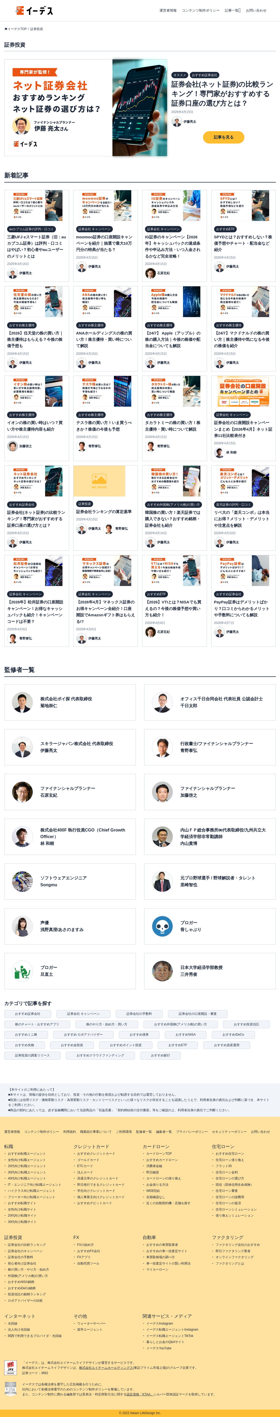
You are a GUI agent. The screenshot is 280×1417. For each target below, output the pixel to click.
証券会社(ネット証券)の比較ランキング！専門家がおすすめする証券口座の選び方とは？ (222, 93)
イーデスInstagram (159, 1323)
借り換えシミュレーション (235, 1215)
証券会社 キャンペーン (83, 1014)
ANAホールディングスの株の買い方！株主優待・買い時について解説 (104, 339)
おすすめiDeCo (233, 1034)
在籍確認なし (155, 1197)
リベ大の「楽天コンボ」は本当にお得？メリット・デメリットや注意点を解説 (241, 519)
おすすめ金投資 (72, 1045)
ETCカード (85, 1166)
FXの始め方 (85, 1245)
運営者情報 (168, 10)
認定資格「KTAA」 (140, 1394)
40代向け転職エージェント (27, 1178)
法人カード (85, 1172)
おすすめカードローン (162, 1160)
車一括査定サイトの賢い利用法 (168, 1263)
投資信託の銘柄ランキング (27, 1294)
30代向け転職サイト (22, 1222)
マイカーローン (157, 1269)
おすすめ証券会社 (27, 1014)
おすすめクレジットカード (96, 1153)
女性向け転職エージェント (27, 1160)
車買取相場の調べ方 (160, 1257)
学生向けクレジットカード (96, 1191)
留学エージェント (90, 1329)
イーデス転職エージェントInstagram (172, 1329)
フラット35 (224, 1166)
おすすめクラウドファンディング (100, 1055)
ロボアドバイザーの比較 (25, 1300)
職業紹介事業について (96, 1132)
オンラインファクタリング (235, 1257)
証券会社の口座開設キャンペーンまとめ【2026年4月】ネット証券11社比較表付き (243, 429)
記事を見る (224, 137)
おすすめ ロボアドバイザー (83, 1034)
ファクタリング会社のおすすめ (238, 1245)
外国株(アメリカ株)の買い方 (28, 1276)
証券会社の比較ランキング (27, 1245)
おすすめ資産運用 (226, 1045)
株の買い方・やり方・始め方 (28, 1269)
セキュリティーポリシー (229, 1132)
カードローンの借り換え (163, 1178)
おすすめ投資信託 (246, 1024)
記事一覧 (232, 10)
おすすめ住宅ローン (230, 1153)
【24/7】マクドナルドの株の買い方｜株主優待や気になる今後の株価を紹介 (241, 339)
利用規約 (69, 1132)
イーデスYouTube (158, 1348)
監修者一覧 (144, 1132)
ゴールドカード (88, 1160)
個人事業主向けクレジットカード (101, 1197)
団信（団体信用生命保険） (235, 1185)
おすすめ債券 (139, 1034)
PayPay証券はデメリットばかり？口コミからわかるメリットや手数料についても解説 (241, 608)
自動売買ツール (88, 1263)
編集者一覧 (164, 1132)
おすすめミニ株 (26, 1034)
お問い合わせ (256, 10)
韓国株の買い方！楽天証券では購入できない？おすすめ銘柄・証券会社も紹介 (172, 519)
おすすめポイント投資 (126, 1045)
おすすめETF (177, 1045)
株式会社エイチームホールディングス (106, 1368)
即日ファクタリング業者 (233, 1251)
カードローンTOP (159, 1153)
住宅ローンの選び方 (230, 1178)
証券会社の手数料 (139, 1014)
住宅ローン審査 (227, 1191)
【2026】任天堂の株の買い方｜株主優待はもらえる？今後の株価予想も (35, 339)
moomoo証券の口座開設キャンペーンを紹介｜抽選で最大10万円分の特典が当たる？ (104, 243)
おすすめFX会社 (88, 1251)
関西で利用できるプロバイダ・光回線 (35, 1336)
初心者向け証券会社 (22, 1263)
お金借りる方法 (157, 1185)
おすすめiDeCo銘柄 (22, 1288)
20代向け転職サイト (22, 1215)
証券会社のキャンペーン (25, 1251)
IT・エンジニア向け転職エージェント (34, 1185)
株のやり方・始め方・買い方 (106, 1024)
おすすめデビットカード (94, 1203)
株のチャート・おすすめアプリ (37, 1024)
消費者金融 (154, 1166)
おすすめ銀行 (160, 1055)
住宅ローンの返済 (228, 1203)
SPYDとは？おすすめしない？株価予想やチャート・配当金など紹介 (243, 243)
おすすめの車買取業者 (162, 1245)
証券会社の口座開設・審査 (198, 1014)
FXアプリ (84, 1257)
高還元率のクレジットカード (97, 1178)
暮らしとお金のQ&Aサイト (165, 1342)
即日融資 (152, 1172)
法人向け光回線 (19, 1329)
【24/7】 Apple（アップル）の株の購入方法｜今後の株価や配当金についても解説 (172, 339)
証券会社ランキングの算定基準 (104, 511)
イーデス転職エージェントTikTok (169, 1336)
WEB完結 (153, 1191)
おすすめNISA (186, 1034)
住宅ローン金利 (227, 1172)
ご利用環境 (124, 1132)
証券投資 (36, 29)
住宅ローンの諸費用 (230, 1197)
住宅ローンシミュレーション (236, 1209)
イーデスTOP (17, 29)
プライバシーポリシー (192, 1132)
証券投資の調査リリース (32, 1055)
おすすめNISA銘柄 (21, 1282)
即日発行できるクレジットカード (101, 1185)
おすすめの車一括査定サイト (166, 1251)
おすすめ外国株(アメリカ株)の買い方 (180, 1024)
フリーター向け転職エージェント (31, 1197)
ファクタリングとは (230, 1263)
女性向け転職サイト (22, 1209)
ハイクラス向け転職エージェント (31, 1191)
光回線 (12, 1323)
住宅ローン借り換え (230, 1160)
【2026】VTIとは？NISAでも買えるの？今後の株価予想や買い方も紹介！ (173, 608)
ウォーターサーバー (91, 1323)
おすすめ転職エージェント (27, 1153)
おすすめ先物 (24, 1045)
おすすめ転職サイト (22, 1203)
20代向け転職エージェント (27, 1166)
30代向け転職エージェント (27, 1172)
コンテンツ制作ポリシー (201, 10)
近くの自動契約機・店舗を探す (168, 1203)
